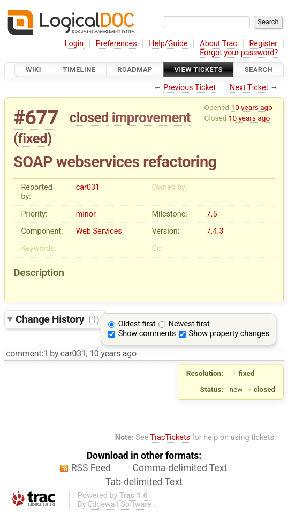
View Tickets (199, 69)
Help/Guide (168, 43)
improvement (151, 117)
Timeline (79, 69)
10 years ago (251, 107)
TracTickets (170, 437)
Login (74, 43)
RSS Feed (91, 468)
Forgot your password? (239, 52)
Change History (57, 319)
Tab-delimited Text (144, 481)
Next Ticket (249, 87)
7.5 (212, 214)
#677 (35, 117)
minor (86, 214)
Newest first (189, 324)
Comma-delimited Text (180, 468)
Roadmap (135, 69)
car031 (88, 187)
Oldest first (137, 324)
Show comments (147, 333)
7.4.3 (215, 231)
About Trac (218, 43)
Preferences (116, 43)
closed (89, 117)
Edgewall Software (119, 504)
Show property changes (229, 333)
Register (263, 43)
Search (258, 69)
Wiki (33, 69)
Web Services (99, 231)
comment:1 (27, 353)
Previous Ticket (189, 87)
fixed (33, 138)
